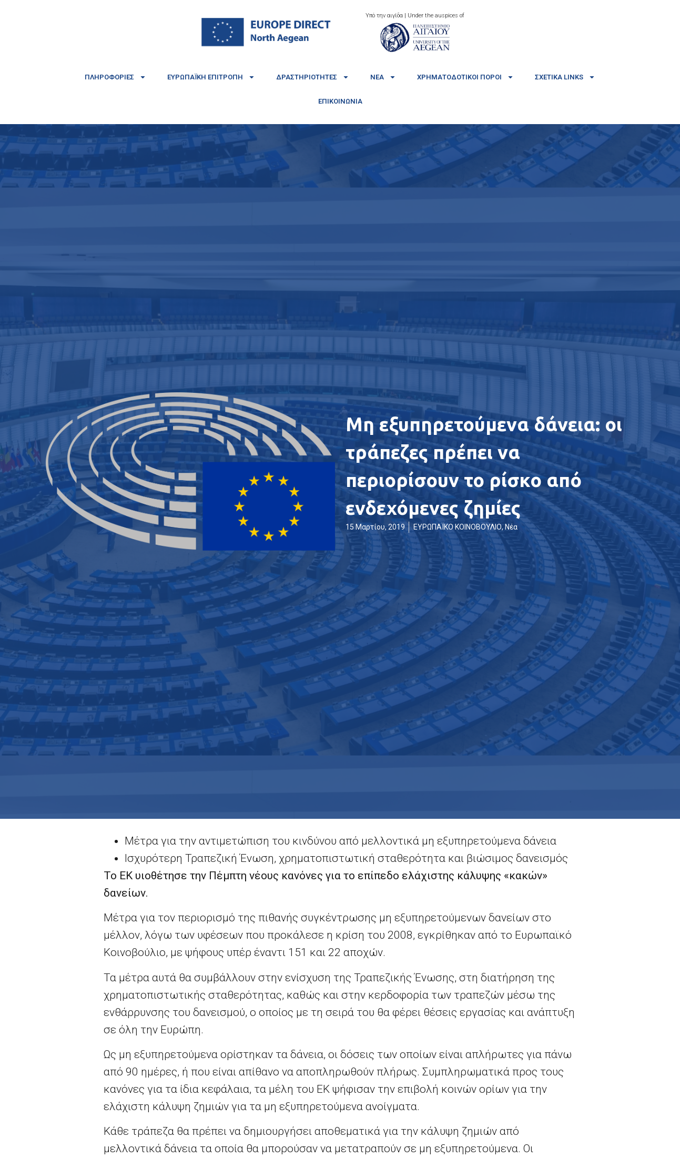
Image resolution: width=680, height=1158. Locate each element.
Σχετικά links (565, 77)
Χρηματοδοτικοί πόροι (465, 77)
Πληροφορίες (115, 77)
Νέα (383, 77)
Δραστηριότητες (312, 77)
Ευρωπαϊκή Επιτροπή (211, 77)
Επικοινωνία (340, 101)
